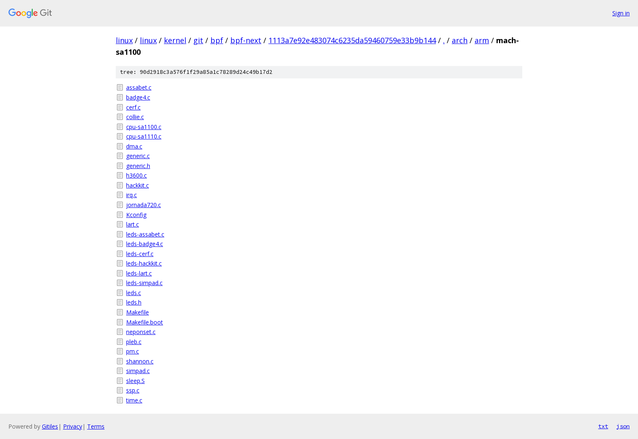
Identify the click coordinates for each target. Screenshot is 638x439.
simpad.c (138, 371)
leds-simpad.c (144, 283)
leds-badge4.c (144, 244)
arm (482, 40)
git (198, 40)
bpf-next (245, 40)
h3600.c (136, 175)
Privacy (72, 426)
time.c (134, 400)
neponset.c (141, 332)
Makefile (137, 312)
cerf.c (133, 107)
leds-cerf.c (139, 254)
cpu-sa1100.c (143, 127)
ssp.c (132, 390)
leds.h (133, 302)
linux (124, 40)
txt (603, 426)
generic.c (138, 156)
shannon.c (139, 361)
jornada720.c (143, 205)
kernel (175, 40)
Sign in (621, 13)
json (623, 426)
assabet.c (138, 87)
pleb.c (133, 342)
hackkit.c (137, 185)
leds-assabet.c (145, 234)
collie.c (135, 117)
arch (460, 40)
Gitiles (50, 426)
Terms (96, 426)
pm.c (132, 351)
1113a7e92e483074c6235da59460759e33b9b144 (352, 40)
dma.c (134, 146)
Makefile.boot (144, 322)
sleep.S (135, 381)
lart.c (132, 224)
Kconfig (136, 215)
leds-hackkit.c (144, 263)
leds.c (133, 293)
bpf (216, 40)
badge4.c (138, 97)
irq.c (131, 195)
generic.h (138, 166)
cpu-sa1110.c (143, 136)
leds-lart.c (139, 273)
